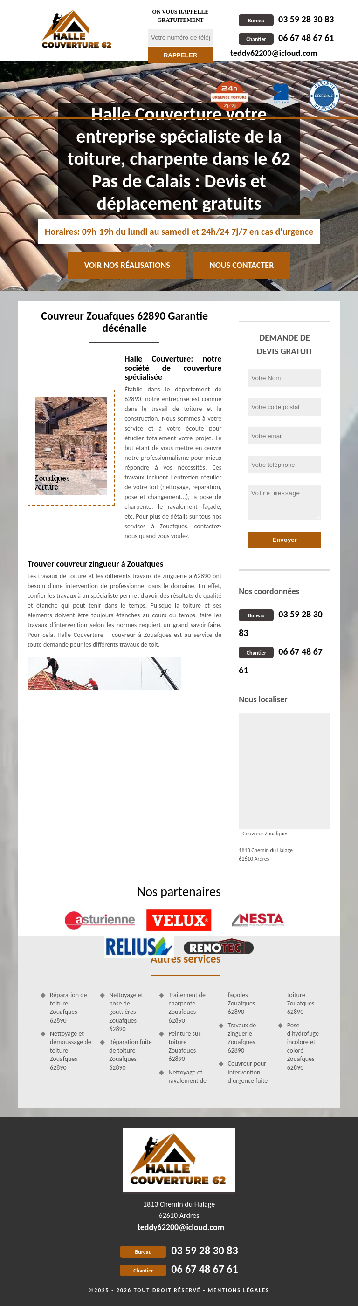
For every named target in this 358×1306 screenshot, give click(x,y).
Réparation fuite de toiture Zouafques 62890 (130, 1055)
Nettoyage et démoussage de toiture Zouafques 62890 (70, 1051)
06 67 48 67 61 (286, 37)
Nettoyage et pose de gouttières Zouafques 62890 (126, 1012)
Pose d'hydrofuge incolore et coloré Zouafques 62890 (303, 1046)
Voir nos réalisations (127, 265)
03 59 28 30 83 (286, 19)
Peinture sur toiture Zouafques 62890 (184, 1046)
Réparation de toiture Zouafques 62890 (68, 1008)
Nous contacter (242, 265)
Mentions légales (238, 1290)
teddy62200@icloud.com (273, 53)
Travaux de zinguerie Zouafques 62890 (242, 1038)
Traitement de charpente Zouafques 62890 (187, 1008)
